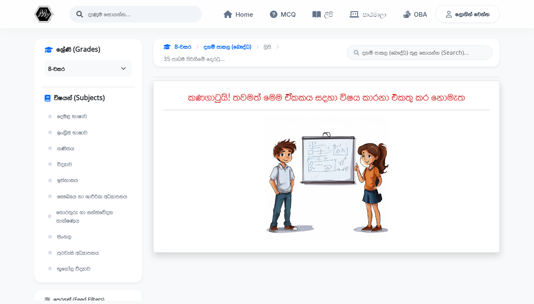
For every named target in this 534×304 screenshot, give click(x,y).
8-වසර (177, 47)
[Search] (135, 14)
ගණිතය (60, 148)
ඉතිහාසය (62, 180)
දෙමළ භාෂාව (66, 116)
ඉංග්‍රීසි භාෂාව (67, 132)
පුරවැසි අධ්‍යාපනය (72, 252)
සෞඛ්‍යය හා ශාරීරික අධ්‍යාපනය (86, 196)
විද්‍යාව (59, 164)
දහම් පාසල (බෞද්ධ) (227, 47)
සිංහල (58, 236)
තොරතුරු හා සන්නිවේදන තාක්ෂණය (79, 216)
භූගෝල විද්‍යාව (68, 268)
